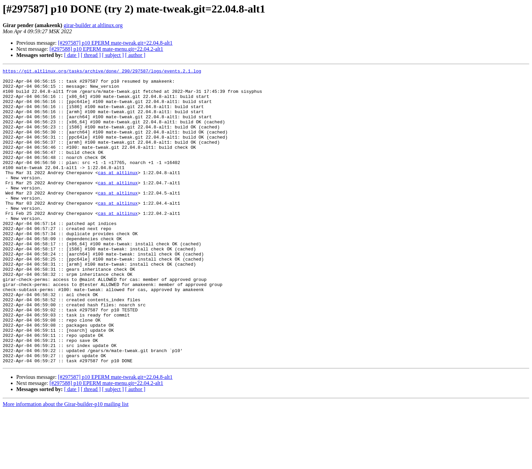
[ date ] (71, 55)
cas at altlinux (118, 194)
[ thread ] (91, 55)
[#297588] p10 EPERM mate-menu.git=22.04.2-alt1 (106, 49)
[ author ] (135, 55)
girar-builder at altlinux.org (92, 25)
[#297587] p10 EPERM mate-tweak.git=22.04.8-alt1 (115, 43)
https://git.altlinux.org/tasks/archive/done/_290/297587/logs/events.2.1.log (102, 72)
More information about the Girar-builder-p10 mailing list (66, 463)
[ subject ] (113, 55)
